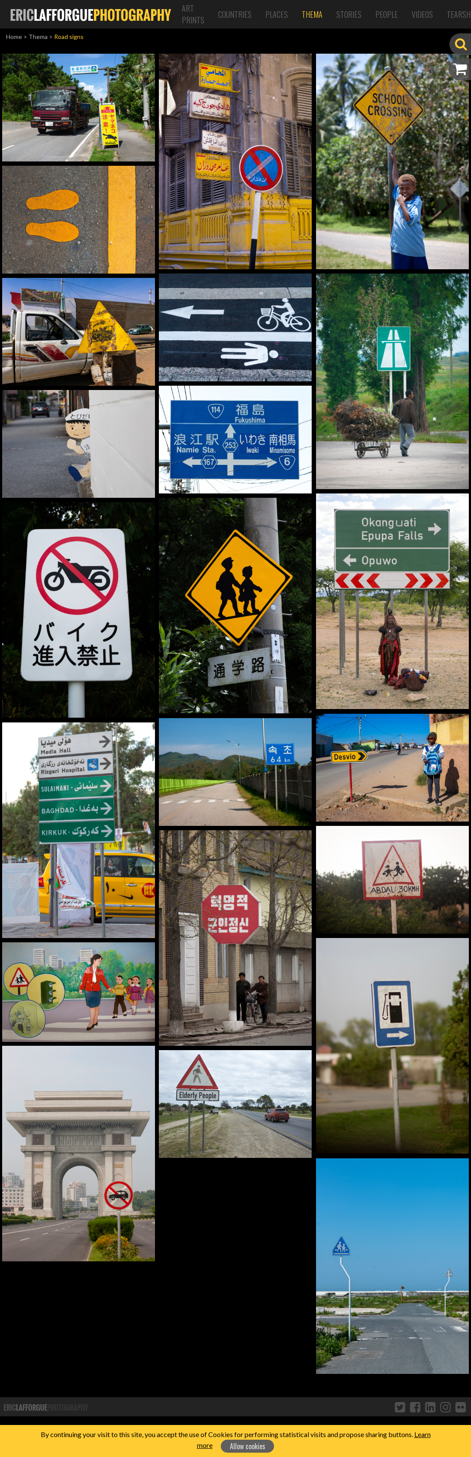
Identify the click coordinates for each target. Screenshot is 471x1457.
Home (14, 36)
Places (276, 14)
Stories (348, 14)
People (386, 14)
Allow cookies (247, 1446)
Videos (422, 14)
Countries (235, 14)
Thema (312, 14)
